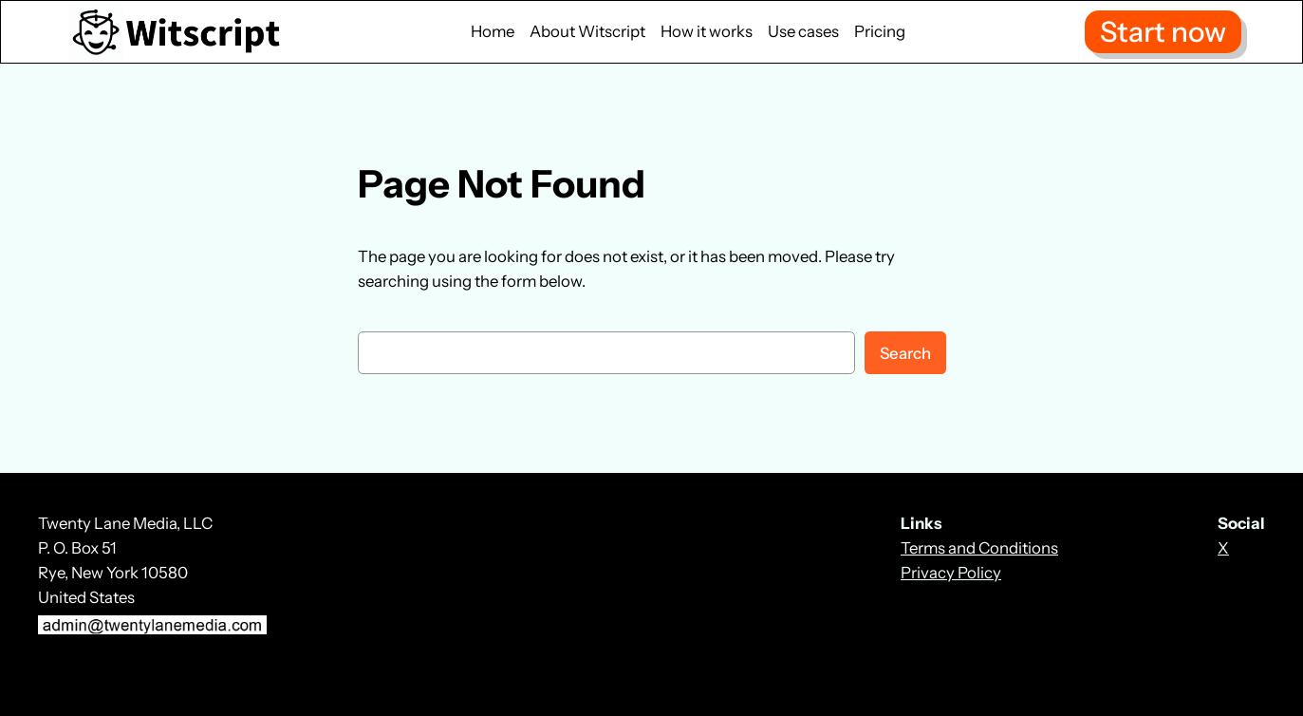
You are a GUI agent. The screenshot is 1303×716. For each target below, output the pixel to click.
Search (905, 353)
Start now (1163, 31)
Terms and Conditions (979, 547)
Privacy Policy (951, 572)
